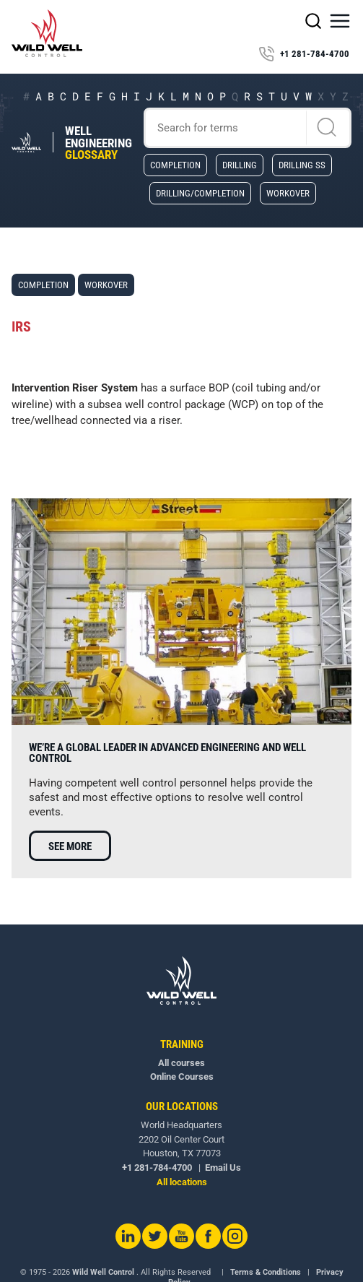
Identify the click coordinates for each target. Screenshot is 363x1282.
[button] (339, 21)
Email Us (223, 1167)
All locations (182, 1182)
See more (70, 846)
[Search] (247, 128)
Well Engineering (98, 143)
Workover (288, 192)
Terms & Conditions (265, 1272)
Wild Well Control (103, 1272)
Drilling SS (302, 164)
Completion (175, 164)
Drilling (239, 164)
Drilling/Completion (200, 192)
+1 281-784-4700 (303, 54)
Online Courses (182, 1076)
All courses (181, 1062)
